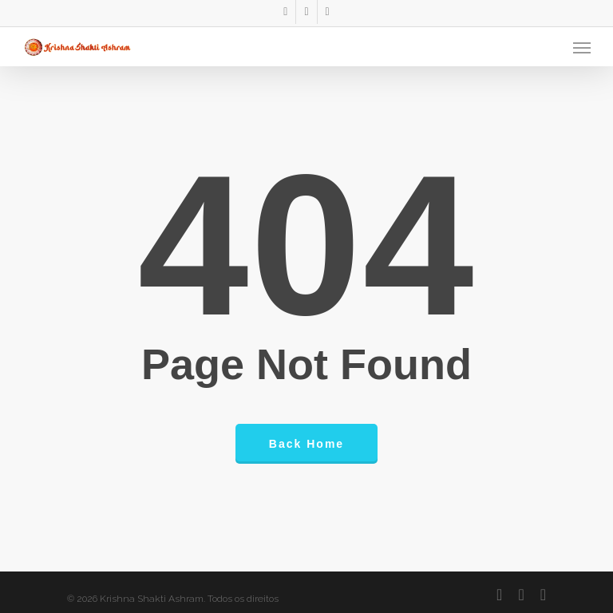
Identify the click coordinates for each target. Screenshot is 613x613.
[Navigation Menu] (582, 47)
